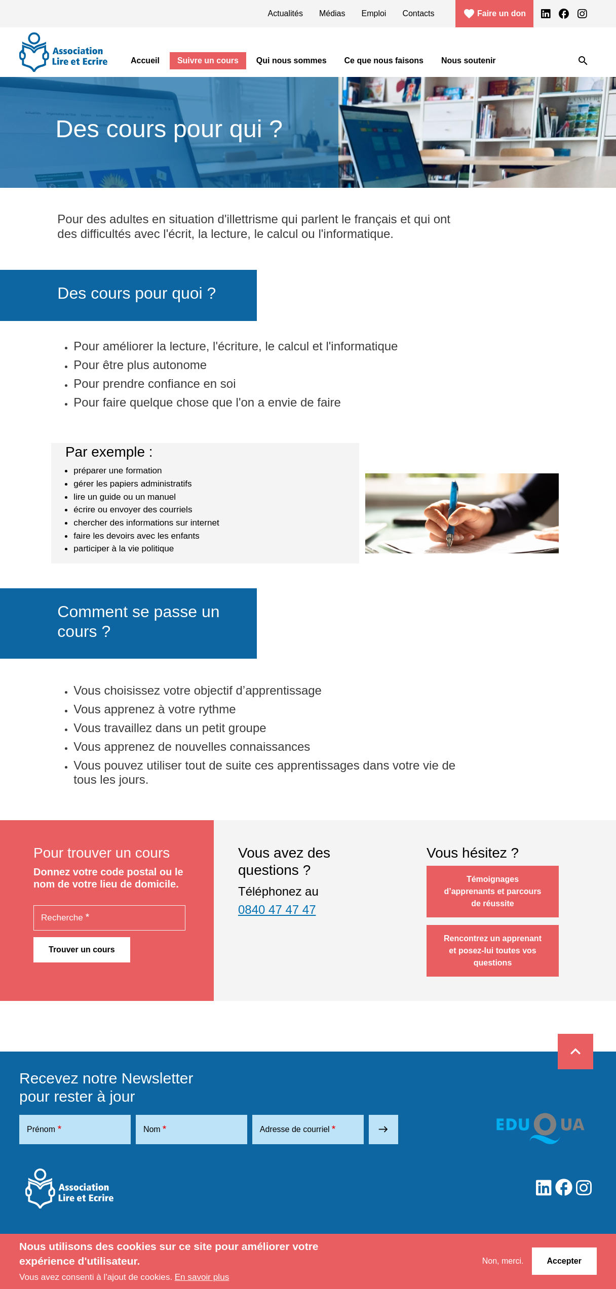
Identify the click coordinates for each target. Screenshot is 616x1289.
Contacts (418, 13)
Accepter (564, 1261)
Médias (332, 13)
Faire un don (494, 14)
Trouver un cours (82, 949)
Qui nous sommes (291, 60)
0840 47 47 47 (277, 909)
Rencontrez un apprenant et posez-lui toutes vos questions (493, 950)
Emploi (374, 13)
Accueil (145, 60)
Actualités (285, 13)
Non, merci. (503, 1261)
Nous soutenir (468, 60)
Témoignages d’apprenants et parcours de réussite (492, 891)
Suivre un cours (208, 60)
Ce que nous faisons (383, 60)
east (383, 1129)
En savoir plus (202, 1277)
